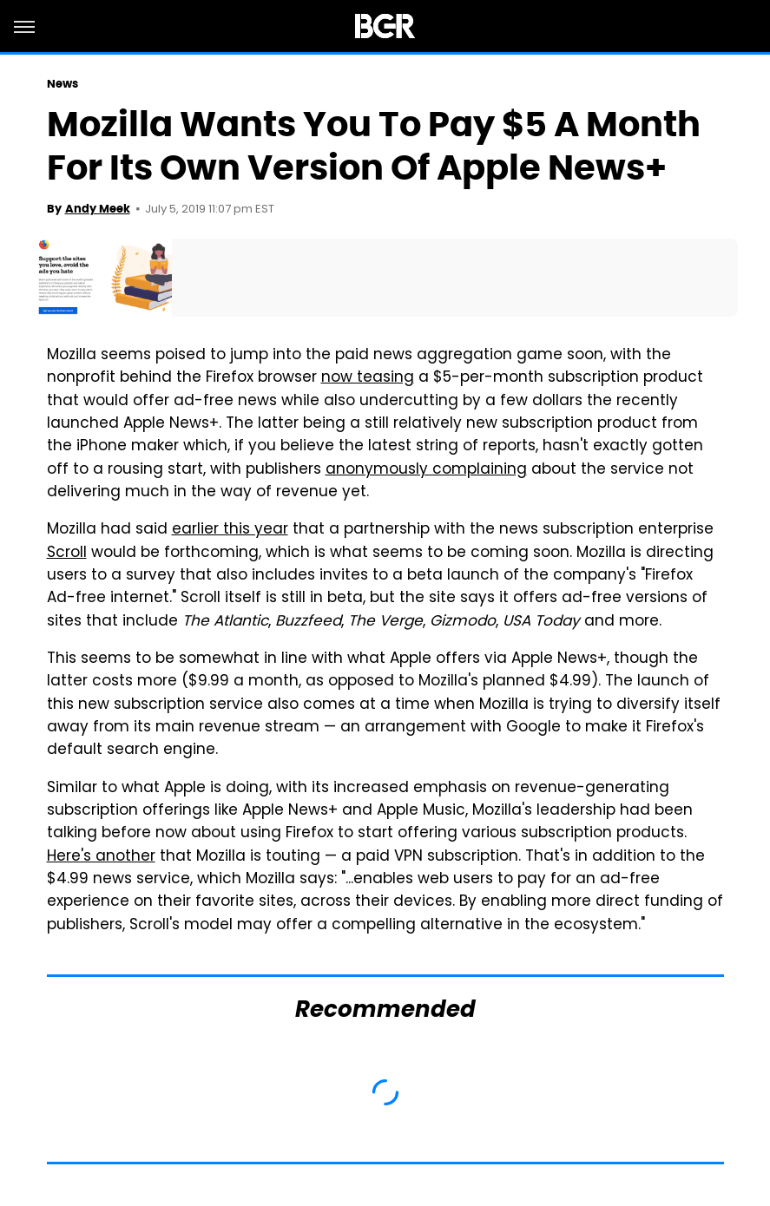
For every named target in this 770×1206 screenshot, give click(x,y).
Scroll (67, 553)
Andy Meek (97, 208)
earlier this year (230, 530)
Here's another (101, 857)
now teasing (367, 378)
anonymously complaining (426, 470)
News (62, 83)
